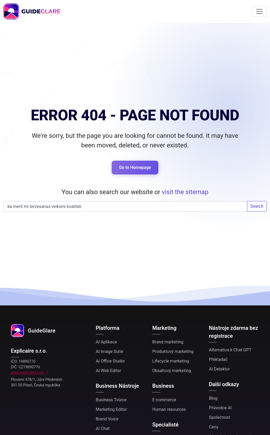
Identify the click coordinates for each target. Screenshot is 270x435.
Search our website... (125, 206)
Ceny (213, 426)
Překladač (218, 359)
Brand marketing (167, 341)
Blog (213, 398)
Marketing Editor (111, 409)
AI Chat (103, 428)
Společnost (219, 417)
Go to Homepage (135, 167)
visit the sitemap (185, 192)
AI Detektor (219, 369)
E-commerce (164, 399)
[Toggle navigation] (259, 11)
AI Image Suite (109, 351)
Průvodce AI (220, 407)
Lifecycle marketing (170, 361)
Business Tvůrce (111, 399)
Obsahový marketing (171, 370)
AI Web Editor (108, 370)
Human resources (169, 409)
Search (256, 206)
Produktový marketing (172, 351)
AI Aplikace (106, 341)
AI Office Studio (110, 361)
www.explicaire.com (27, 372)
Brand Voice (107, 418)
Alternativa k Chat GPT (230, 349)
